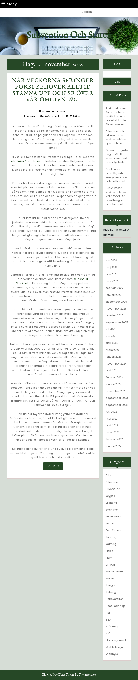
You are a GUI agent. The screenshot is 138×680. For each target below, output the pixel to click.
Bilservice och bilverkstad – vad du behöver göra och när (116, 137)
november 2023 (116, 391)
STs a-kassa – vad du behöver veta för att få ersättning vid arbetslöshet (116, 196)
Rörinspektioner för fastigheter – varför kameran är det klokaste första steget (117, 116)
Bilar (108, 475)
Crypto (110, 496)
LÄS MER (55, 467)
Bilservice (112, 482)
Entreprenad (114, 516)
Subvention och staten (69, 35)
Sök (117, 64)
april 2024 (112, 370)
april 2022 (112, 425)
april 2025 (112, 343)
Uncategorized (116, 640)
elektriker (112, 509)
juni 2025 (111, 336)
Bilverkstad (113, 489)
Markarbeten (114, 571)
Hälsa (109, 551)
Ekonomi (111, 503)
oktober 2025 (114, 315)
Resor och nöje (116, 606)
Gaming (111, 544)
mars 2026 (112, 281)
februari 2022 (114, 439)
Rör (108, 612)
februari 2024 (114, 377)
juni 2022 (111, 411)
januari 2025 (114, 356)
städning (112, 626)
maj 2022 (111, 418)
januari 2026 (113, 295)
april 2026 (112, 274)
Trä (108, 633)
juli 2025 (111, 329)
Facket (110, 523)
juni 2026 (111, 260)
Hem (109, 557)
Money (110, 578)
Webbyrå (112, 654)
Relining (111, 592)
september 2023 (117, 398)
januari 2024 (114, 384)
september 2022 (117, 405)
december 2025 (116, 301)
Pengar (110, 585)
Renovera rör (114, 599)
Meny (9, 4)
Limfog (110, 564)
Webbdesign (114, 647)
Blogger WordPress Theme (58, 675)
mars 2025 (113, 350)
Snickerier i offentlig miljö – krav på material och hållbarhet (116, 175)
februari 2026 (114, 288)
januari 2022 (113, 446)
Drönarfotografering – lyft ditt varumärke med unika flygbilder (117, 156)
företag (111, 537)
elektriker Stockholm (25, 161)
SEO (108, 619)
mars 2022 (112, 432)
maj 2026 (112, 267)
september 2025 (117, 322)
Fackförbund (114, 530)
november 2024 (116, 363)
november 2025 (116, 308)
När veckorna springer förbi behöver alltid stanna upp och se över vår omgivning (53, 90)
